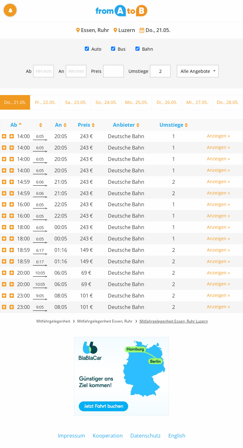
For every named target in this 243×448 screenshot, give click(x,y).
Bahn (147, 49)
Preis (96, 71)
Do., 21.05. (15, 102)
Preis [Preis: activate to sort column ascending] (84, 124)
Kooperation (108, 435)
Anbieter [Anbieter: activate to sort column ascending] (124, 124)
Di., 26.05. (167, 102)
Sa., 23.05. (76, 102)
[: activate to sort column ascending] (40, 124)
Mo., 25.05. (136, 102)
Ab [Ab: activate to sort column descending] (13, 124)
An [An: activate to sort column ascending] (58, 124)
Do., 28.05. (228, 102)
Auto (96, 49)
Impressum (71, 435)
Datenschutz (145, 435)
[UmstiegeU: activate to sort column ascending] (173, 124)
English (176, 435)
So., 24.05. (106, 102)
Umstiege (138, 71)
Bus (122, 49)
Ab (29, 71)
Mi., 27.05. (197, 102)
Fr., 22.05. (45, 102)
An (61, 71)
